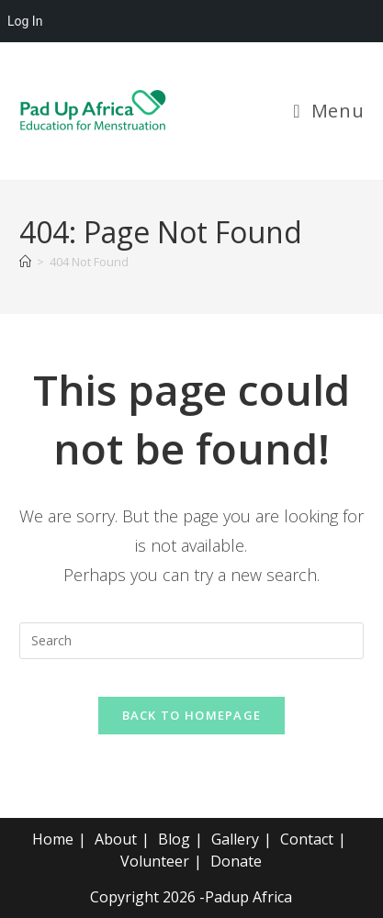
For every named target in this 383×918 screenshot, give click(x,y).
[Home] (25, 261)
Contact (306, 839)
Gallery (235, 839)
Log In (24, 21)
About (116, 839)
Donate (236, 861)
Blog (174, 839)
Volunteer (154, 861)
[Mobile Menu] (328, 110)
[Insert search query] (191, 640)
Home (52, 839)
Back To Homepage (192, 715)
